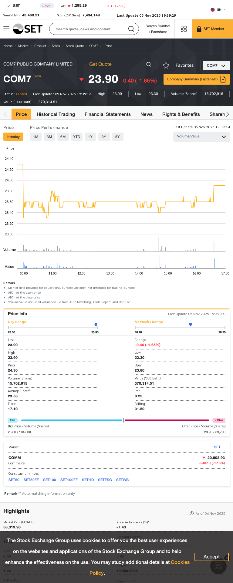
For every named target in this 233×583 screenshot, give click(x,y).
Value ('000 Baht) (147, 378)
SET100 (49, 480)
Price (21, 114)
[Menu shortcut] (183, 28)
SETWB (122, 480)
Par (137, 391)
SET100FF (69, 480)
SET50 (13, 480)
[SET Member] (212, 28)
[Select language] (218, 9)
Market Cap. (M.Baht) (18, 522)
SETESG (105, 480)
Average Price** (19, 391)
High (11, 352)
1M (35, 136)
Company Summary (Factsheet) (196, 79)
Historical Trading (56, 114)
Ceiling (140, 403)
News (146, 114)
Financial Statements (108, 114)
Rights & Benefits (181, 114)
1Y (90, 136)
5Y (117, 136)
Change (140, 339)
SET (13, 5)
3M (49, 136)
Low (138, 352)
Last (11, 339)
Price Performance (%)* (132, 522)
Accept (212, 557)
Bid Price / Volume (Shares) (28, 426)
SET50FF (31, 480)
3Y (104, 136)
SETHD (88, 480)
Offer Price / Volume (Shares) (203, 426)
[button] (94, 29)
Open (138, 365)
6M (63, 136)
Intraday (13, 136)
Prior (11, 365)
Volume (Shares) (20, 378)
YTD (76, 136)
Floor (12, 403)
